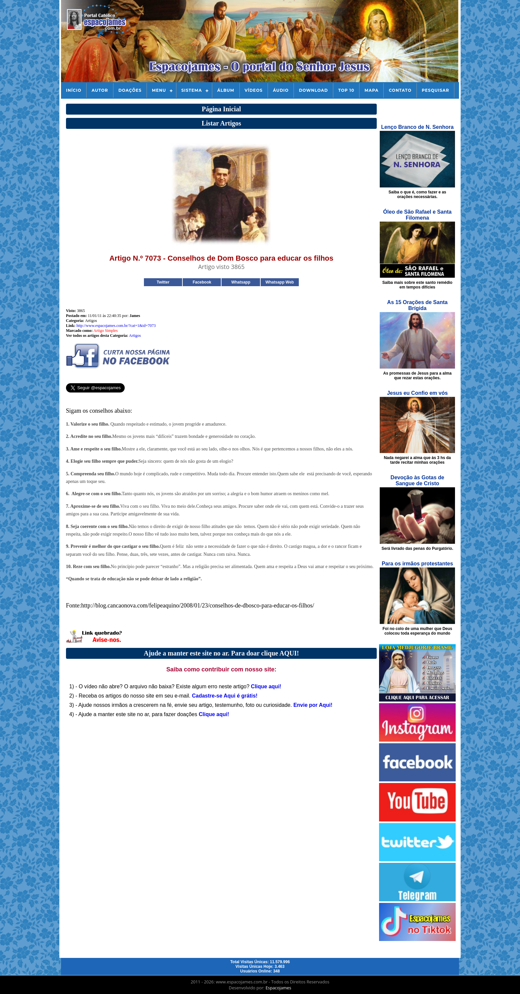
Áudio (281, 90)
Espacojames (278, 988)
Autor (100, 90)
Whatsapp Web (279, 282)
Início (73, 90)
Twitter (163, 282)
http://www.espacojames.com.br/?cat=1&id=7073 (116, 325)
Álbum (225, 90)
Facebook (202, 282)
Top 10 (346, 90)
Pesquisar (435, 90)
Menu (159, 90)
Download (313, 90)
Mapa (371, 90)
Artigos (135, 335)
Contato (400, 90)
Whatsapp (240, 282)
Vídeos (254, 90)
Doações (130, 90)
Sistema (191, 90)
